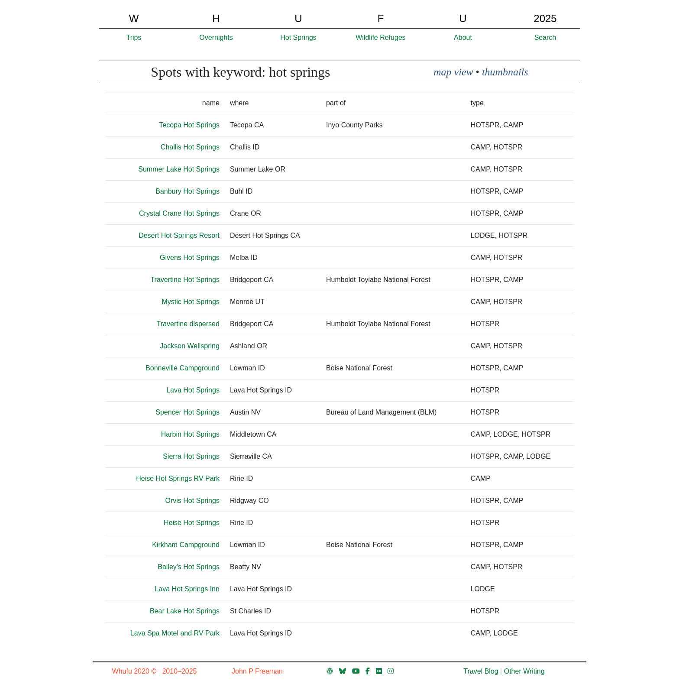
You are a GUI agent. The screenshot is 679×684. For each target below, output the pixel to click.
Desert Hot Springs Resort (179, 235)
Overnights (216, 37)
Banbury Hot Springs (187, 191)
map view (453, 72)
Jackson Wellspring (190, 346)
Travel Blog (480, 671)
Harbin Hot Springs (190, 434)
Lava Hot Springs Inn (187, 589)
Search (545, 37)
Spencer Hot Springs (187, 412)
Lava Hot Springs (193, 390)
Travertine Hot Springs (184, 279)
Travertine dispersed (188, 323)
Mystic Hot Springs (191, 301)
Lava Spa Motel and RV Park (175, 633)
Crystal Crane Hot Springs (179, 213)
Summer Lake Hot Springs (179, 169)
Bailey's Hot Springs (189, 567)
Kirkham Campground (186, 544)
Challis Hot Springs (190, 147)
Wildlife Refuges (381, 37)
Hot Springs (298, 37)
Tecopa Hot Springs (189, 125)
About (463, 37)
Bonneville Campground (183, 368)
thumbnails (505, 72)
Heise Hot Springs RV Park (178, 478)
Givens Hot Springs (190, 257)
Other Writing (524, 671)
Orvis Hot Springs (192, 500)
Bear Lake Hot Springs (185, 611)
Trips (134, 37)
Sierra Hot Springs (191, 456)
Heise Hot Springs (192, 522)
